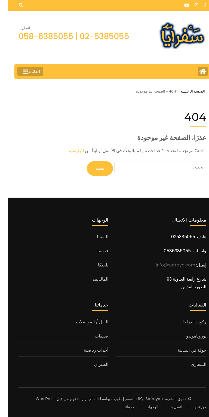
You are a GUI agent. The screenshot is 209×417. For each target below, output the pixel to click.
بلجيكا (95, 265)
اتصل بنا (168, 407)
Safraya (145, 398)
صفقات (93, 336)
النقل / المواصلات (84, 322)
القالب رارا (81, 398)
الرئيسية (68, 151)
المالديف (92, 279)
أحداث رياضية (88, 350)
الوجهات (144, 407)
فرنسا (95, 251)
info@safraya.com (167, 265)
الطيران (93, 364)
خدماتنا (121, 407)
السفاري (190, 364)
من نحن (192, 407)
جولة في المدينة (184, 350)
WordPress (38, 398)
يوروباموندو (188, 336)
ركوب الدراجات (184, 322)
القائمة (23, 72)
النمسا (94, 237)
